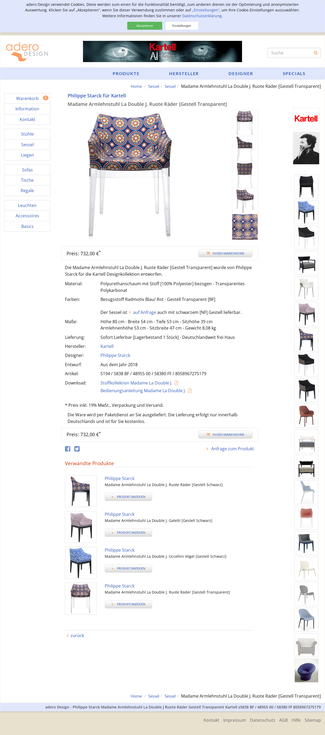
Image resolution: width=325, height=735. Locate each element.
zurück (77, 635)
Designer (241, 73)
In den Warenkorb (225, 253)
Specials (294, 73)
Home (133, 86)
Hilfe (294, 720)
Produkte (126, 73)
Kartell (106, 346)
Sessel (152, 86)
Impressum (229, 720)
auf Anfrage (144, 312)
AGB (280, 720)
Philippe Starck (115, 355)
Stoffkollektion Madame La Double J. (136, 383)
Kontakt (204, 720)
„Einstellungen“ (205, 9)
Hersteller (184, 73)
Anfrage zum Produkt (232, 449)
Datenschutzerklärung (202, 15)
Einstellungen (181, 26)
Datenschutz (258, 720)
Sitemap (313, 720)
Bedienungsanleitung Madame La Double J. (143, 391)
